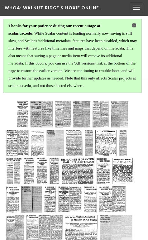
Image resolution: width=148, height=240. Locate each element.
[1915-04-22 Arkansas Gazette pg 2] (122, 171)
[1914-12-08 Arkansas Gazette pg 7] (94, 114)
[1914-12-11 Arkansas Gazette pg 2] (24, 143)
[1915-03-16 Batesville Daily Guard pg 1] (16, 171)
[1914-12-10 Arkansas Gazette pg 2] (11, 143)
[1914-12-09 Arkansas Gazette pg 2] (122, 114)
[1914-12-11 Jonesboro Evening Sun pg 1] (47, 143)
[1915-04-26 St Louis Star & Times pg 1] (96, 199)
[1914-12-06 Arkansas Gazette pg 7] (45, 114)
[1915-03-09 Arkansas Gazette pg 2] (92, 143)
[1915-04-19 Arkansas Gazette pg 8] (75, 171)
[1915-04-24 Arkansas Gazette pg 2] (61, 199)
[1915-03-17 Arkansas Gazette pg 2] (35, 171)
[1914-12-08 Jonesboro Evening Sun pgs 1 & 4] (107, 114)
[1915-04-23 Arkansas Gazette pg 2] (24, 199)
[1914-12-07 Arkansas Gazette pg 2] (77, 114)
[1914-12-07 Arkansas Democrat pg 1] (59, 114)
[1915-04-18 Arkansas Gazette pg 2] (54, 171)
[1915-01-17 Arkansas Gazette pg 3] (73, 143)
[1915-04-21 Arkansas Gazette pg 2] (97, 171)
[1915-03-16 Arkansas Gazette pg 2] (111, 143)
